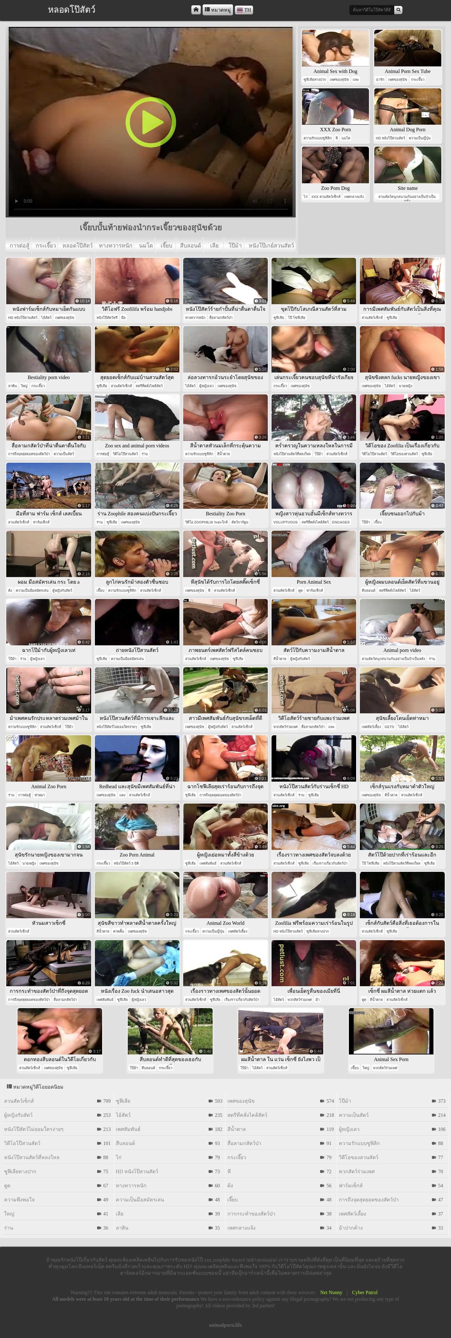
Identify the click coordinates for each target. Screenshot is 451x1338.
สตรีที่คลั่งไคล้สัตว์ (149, 386)
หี (336, 138)
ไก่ (305, 197)
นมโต (146, 245)
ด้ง (10, 590)
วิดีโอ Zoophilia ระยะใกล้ (206, 522)
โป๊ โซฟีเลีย (296, 318)
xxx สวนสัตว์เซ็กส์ (325, 197)
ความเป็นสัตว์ (64, 454)
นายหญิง (405, 386)
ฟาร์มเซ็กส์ (41, 522)
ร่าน (145, 454)
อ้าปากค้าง (351, 1228)
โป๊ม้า (235, 245)
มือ (123, 318)
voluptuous (285, 522)
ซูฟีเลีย (278, 318)
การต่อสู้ (19, 245)
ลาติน (12, 386)
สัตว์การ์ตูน (239, 522)
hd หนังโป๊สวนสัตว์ (390, 138)
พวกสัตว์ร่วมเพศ (285, 727)
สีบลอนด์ (190, 245)
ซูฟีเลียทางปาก (314, 79)
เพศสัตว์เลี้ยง (371, 727)
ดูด (300, 590)
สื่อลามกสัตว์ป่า (220, 318)
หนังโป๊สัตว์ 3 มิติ (126, 863)
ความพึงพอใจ (19, 1199)
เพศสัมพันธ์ (208, 863)
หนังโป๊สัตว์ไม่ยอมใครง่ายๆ (116, 727)
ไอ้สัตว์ (46, 318)
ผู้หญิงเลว (206, 386)
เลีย (214, 245)
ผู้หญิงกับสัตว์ (62, 590)
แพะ (356, 79)
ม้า (317, 1000)
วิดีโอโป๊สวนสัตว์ (125, 454)
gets (389, 727)
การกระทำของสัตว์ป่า (251, 1213)
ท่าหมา (39, 795)
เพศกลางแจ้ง (354, 197)
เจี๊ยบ (166, 245)
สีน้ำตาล (223, 454)
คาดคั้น (118, 931)
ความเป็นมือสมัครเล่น (32, 590)
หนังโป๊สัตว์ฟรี (106, 318)
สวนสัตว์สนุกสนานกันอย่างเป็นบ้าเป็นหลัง (407, 197)
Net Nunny (331, 1292)
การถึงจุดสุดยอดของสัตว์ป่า (29, 454)
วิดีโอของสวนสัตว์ (404, 454)
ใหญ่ (24, 386)
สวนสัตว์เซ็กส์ (372, 318)
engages (341, 522)
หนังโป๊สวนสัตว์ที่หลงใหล (292, 454)
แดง (122, 795)
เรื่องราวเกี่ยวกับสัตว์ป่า (330, 863)
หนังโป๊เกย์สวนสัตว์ (271, 245)
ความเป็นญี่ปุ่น (420, 138)
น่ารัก (380, 79)
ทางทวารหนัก (115, 245)
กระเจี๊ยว (46, 245)
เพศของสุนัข (339, 79)
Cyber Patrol (364, 1292)
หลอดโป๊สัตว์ (77, 245)
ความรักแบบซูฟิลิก (317, 138)
